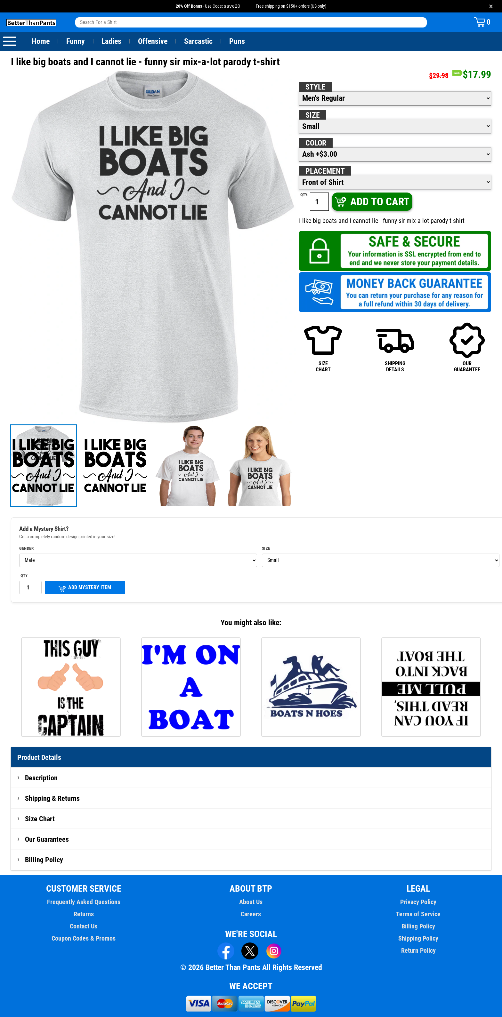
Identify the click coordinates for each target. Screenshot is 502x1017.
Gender (26, 549)
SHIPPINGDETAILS (395, 347)
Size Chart (40, 819)
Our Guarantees (47, 839)
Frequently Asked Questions (83, 902)
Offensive (152, 41)
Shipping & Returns (52, 798)
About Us (251, 902)
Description (41, 778)
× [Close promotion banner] (491, 6)
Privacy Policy (418, 902)
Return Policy (418, 951)
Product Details (39, 757)
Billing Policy (44, 860)
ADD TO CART (372, 202)
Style (315, 87)
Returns (83, 914)
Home (41, 41)
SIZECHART (323, 347)
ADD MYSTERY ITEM (84, 588)
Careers (251, 914)
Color (316, 143)
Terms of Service (418, 914)
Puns (237, 41)
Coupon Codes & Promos (84, 938)
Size (312, 115)
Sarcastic (198, 41)
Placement (324, 171)
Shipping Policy (418, 938)
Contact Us (84, 926)
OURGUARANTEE (467, 347)
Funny (75, 41)
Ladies (111, 41)
